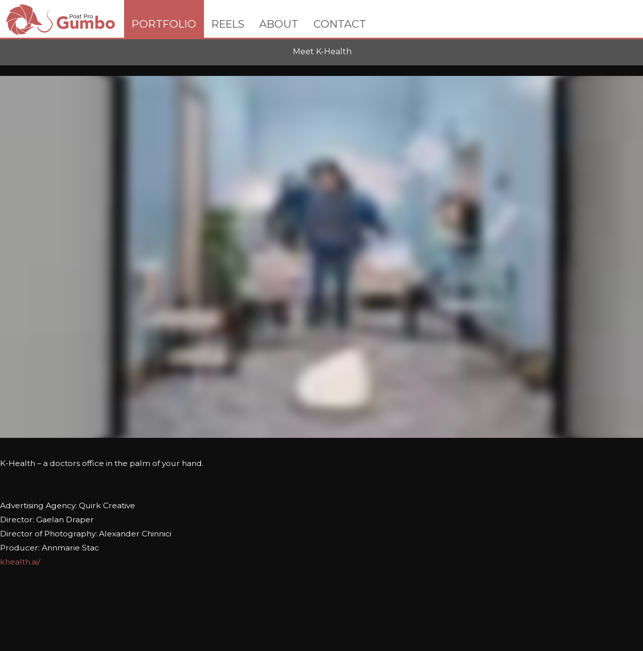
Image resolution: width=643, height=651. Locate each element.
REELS (227, 24)
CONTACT (339, 24)
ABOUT (278, 24)
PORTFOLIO (164, 24)
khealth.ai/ (20, 562)
